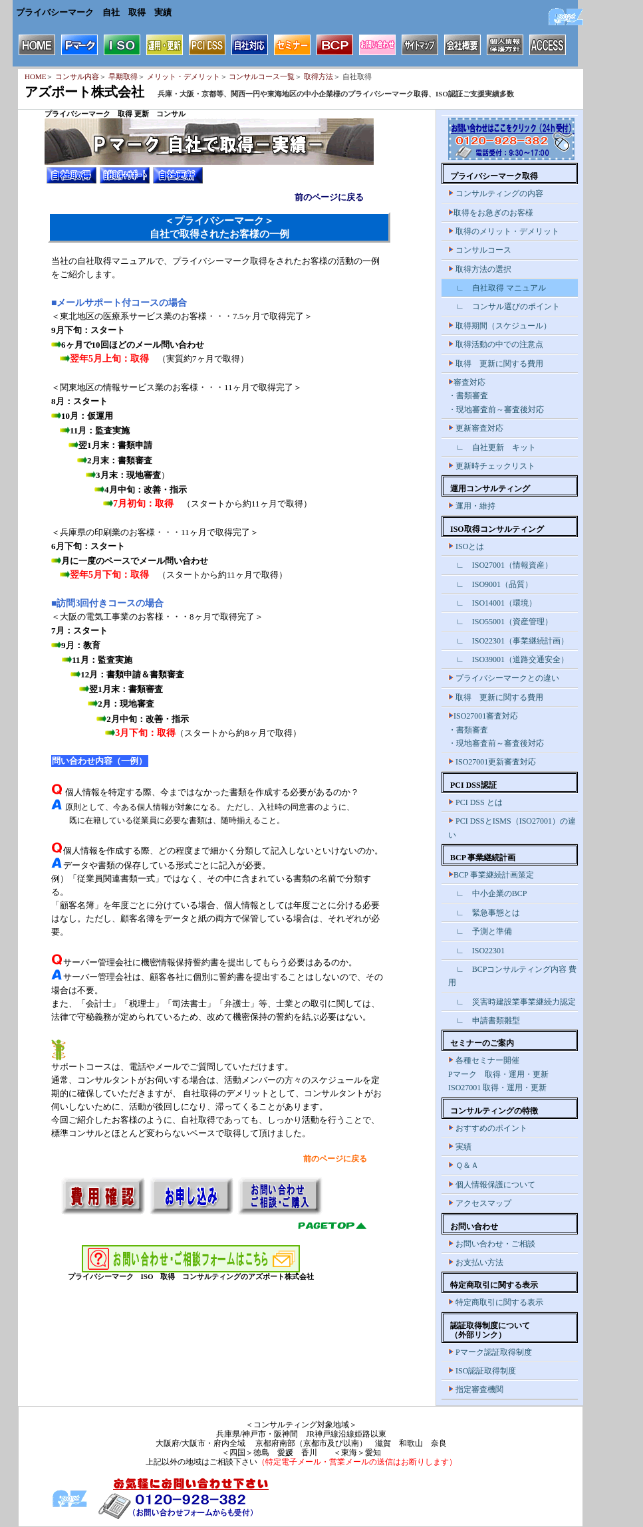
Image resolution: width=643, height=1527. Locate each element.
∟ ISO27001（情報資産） (500, 565)
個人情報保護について (491, 1184)
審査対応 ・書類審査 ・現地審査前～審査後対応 (496, 396)
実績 (459, 1146)
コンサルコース (479, 250)
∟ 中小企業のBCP (487, 893)
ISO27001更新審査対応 (492, 761)
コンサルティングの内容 (495, 193)
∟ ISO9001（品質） (490, 584)
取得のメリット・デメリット (503, 231)
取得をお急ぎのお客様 (490, 212)
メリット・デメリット (183, 76)
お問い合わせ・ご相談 (491, 1243)
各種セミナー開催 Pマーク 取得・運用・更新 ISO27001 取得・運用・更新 (498, 1074)
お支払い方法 (475, 1262)
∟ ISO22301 (476, 950)
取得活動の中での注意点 (495, 344)
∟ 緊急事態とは (484, 912)
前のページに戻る (329, 197)
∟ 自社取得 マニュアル (497, 288)
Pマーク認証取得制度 (490, 1352)
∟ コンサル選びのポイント (504, 306)
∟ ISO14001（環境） (492, 603)
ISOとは (466, 546)
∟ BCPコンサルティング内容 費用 (512, 976)
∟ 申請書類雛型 (484, 1020)
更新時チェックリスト (491, 466)
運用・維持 (471, 506)
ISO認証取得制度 (482, 1370)
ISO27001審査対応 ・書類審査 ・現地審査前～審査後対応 (496, 729)
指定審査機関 (475, 1389)
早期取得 (123, 76)
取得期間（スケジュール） (499, 325)
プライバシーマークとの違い (503, 678)
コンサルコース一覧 (262, 76)
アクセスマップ (479, 1203)
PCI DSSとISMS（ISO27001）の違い (512, 827)
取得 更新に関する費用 (495, 363)
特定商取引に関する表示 (495, 1302)
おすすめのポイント (487, 1128)
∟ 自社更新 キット (492, 447)
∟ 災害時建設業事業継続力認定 (512, 1001)
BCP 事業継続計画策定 (491, 875)
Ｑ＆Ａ (463, 1165)
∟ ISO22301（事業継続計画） (508, 641)
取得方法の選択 (479, 269)
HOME (35, 76)
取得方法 (318, 76)
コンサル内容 (77, 76)
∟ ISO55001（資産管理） (500, 621)
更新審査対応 (475, 428)
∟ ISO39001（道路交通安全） (508, 659)
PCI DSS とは (475, 802)
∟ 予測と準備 (480, 931)
